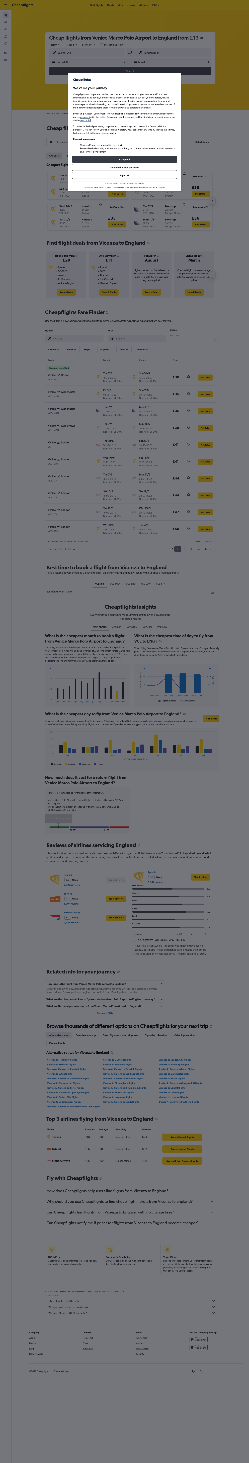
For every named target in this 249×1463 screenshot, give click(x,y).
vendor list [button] (85, 120)
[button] (124, 159)
